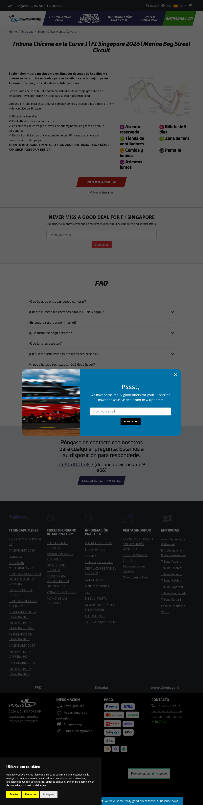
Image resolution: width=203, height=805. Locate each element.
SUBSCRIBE (130, 421)
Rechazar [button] (30, 794)
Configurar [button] (48, 794)
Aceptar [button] (14, 794)
